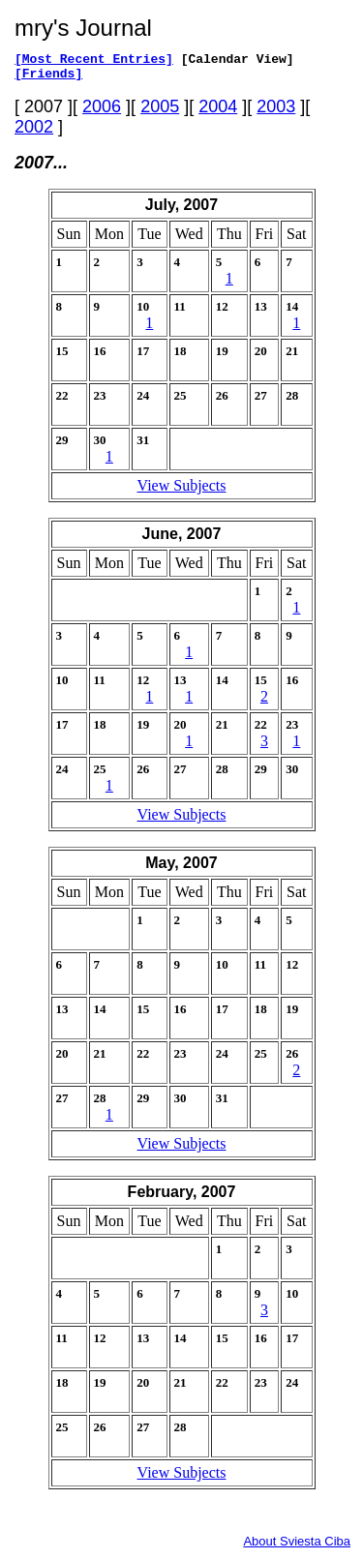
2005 (159, 112)
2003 (276, 112)
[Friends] (48, 78)
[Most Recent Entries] (94, 61)
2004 (217, 112)
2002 (34, 132)
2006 (101, 112)
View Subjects (182, 491)
